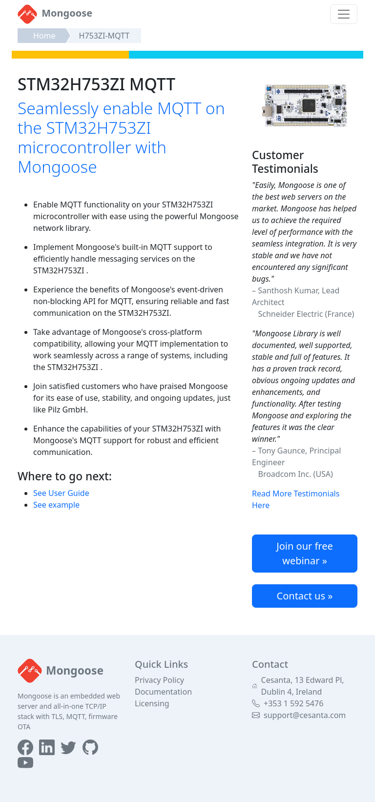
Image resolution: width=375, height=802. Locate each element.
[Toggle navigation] (343, 14)
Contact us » (305, 595)
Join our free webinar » (304, 553)
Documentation (163, 691)
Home (44, 35)
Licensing (152, 703)
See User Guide (61, 493)
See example (56, 504)
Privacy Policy (159, 680)
